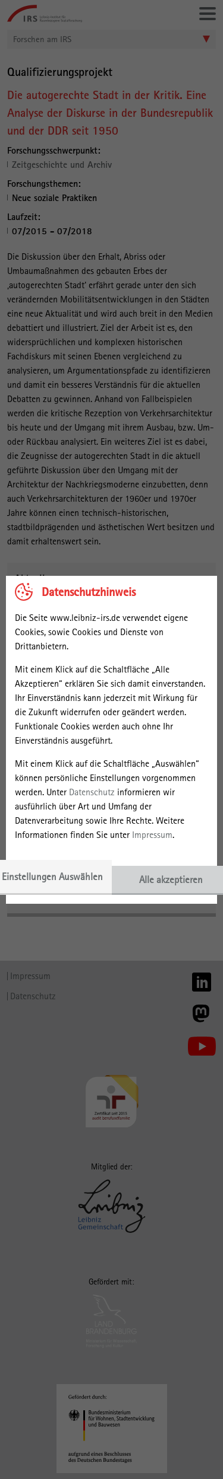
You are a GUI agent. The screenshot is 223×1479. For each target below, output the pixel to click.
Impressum (152, 834)
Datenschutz (92, 792)
